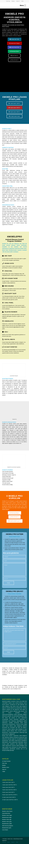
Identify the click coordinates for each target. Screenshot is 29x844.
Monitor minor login (7, 815)
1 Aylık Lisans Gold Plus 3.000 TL (9, 784)
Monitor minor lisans (7, 811)
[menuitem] (8, 1)
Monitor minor (5, 767)
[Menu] (22, 5)
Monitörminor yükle (7, 823)
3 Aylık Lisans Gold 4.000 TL (8, 787)
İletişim (13, 1)
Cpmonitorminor (6, 813)
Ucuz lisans (5, 829)
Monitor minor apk (6, 819)
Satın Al (17, 1)
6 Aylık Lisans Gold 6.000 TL (8, 792)
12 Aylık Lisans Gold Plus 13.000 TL (10, 799)
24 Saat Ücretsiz (6, 761)
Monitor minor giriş (7, 821)
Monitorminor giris (6, 827)
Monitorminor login (7, 817)
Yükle (22, 1)
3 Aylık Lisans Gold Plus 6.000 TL (9, 789)
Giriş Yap (8, 1)
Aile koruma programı (7, 825)
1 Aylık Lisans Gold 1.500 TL (8, 782)
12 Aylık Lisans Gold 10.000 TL (9, 797)
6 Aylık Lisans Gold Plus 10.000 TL (9, 794)
